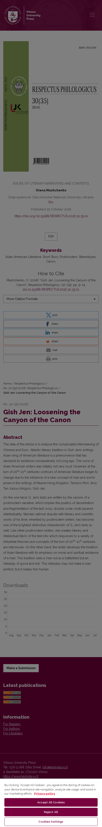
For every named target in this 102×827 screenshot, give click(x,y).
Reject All (51, 812)
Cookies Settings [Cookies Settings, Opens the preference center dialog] (51, 821)
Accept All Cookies (51, 802)
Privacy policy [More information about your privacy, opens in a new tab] (44, 793)
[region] (51, 802)
